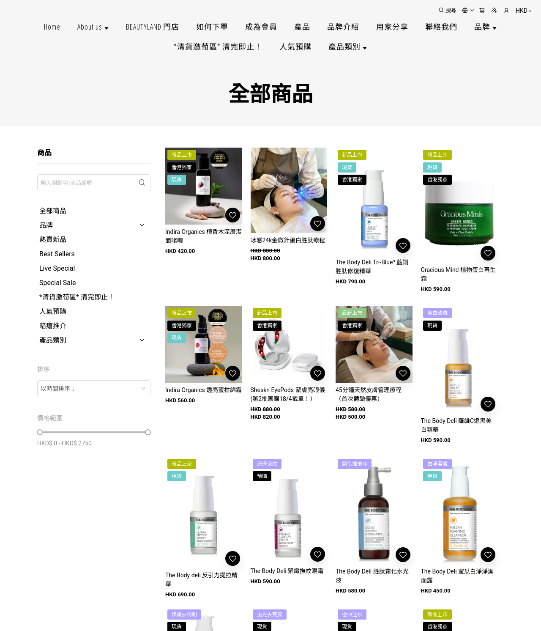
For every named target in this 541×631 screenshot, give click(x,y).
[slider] (40, 432)
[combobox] (93, 388)
